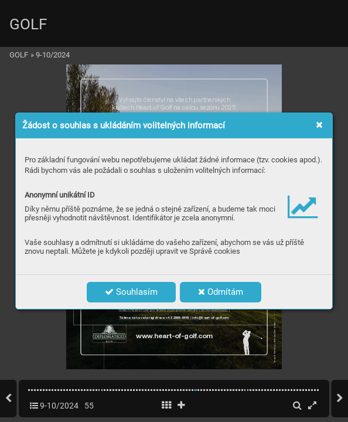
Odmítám (220, 292)
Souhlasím (131, 292)
